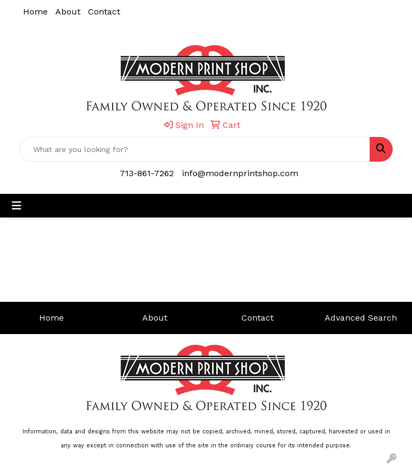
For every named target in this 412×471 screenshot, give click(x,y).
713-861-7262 (147, 173)
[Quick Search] (194, 149)
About (67, 11)
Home (35, 11)
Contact (104, 11)
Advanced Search (361, 318)
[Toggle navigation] (16, 205)
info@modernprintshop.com (240, 173)
